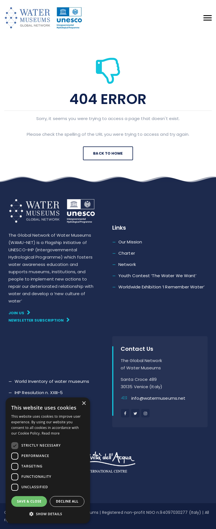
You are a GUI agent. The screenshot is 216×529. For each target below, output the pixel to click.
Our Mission (130, 242)
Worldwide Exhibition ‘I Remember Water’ (161, 287)
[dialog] (48, 460)
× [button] (84, 403)
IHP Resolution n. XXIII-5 (39, 392)
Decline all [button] (67, 501)
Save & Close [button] (29, 501)
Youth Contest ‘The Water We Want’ (157, 276)
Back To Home (108, 153)
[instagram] (145, 413)
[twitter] (135, 413)
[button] (47, 514)
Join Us (19, 313)
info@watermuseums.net (158, 398)
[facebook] (125, 413)
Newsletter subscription (39, 320)
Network (127, 264)
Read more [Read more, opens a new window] (51, 433)
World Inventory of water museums (52, 381)
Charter (126, 253)
